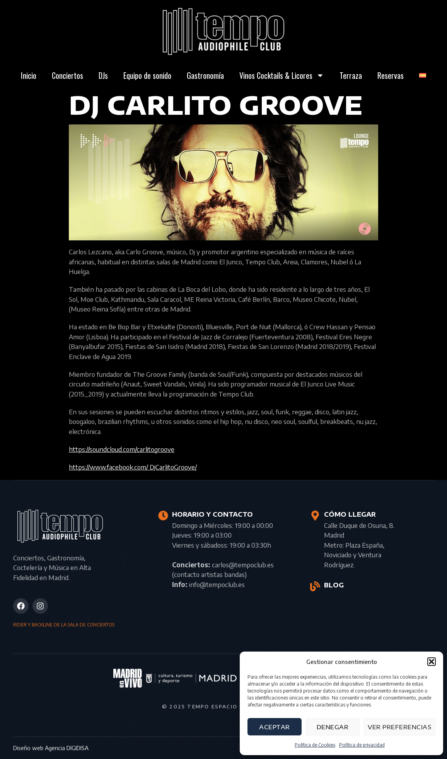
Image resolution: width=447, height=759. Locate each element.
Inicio (28, 75)
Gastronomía (205, 75)
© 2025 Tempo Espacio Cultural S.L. (223, 706)
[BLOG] (315, 586)
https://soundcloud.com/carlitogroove (121, 449)
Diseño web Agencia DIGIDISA (51, 747)
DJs (103, 75)
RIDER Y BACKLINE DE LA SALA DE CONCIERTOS (63, 625)
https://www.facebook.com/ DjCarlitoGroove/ (133, 467)
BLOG (334, 585)
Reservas (390, 75)
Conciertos (67, 75)
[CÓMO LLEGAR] (315, 515)
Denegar (333, 726)
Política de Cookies (315, 745)
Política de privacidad (362, 745)
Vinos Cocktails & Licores (281, 75)
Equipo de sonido (147, 75)
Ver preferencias (399, 726)
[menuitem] (422, 75)
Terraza (351, 75)
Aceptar (274, 726)
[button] (431, 661)
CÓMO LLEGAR (350, 514)
